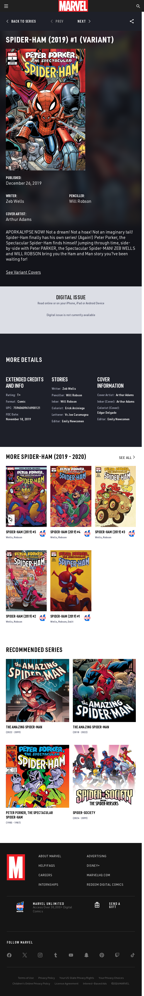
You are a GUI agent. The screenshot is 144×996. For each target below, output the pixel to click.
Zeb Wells (15, 201)
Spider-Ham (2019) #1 (65, 616)
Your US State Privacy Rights (76, 977)
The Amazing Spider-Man (24, 727)
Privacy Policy (46, 977)
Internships (49, 884)
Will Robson (80, 201)
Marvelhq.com (98, 875)
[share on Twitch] (117, 956)
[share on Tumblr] (55, 956)
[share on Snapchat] (86, 956)
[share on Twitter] (24, 956)
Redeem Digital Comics (105, 884)
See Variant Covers (23, 272)
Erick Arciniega (75, 408)
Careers (45, 875)
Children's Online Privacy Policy (31, 983)
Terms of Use (26, 977)
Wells (9, 537)
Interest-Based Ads (95, 983)
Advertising (97, 856)
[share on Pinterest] (102, 956)
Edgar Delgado (106, 412)
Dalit (70, 621)
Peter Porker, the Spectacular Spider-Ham (29, 814)
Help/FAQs (47, 865)
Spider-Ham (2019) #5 (21, 532)
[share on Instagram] (40, 956)
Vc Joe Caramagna (76, 414)
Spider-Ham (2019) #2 (21, 616)
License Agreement (66, 983)
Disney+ (93, 865)
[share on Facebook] (9, 956)
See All (127, 457)
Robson (18, 537)
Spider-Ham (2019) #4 (65, 532)
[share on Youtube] (71, 956)
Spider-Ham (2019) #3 (110, 532)
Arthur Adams (19, 219)
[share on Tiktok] (132, 956)
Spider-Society (84, 812)
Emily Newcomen (73, 421)
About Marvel (50, 856)
